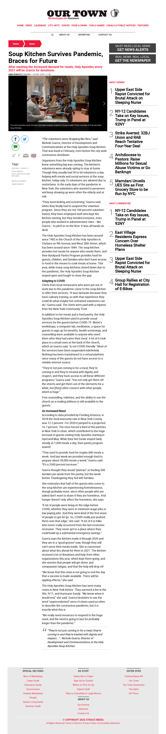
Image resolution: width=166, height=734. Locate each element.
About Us (64, 34)
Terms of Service (74, 723)
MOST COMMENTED (119, 203)
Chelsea (26, 74)
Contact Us (105, 34)
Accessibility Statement (109, 723)
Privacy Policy (89, 723)
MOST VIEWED (116, 82)
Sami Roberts (15, 74)
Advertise (84, 34)
